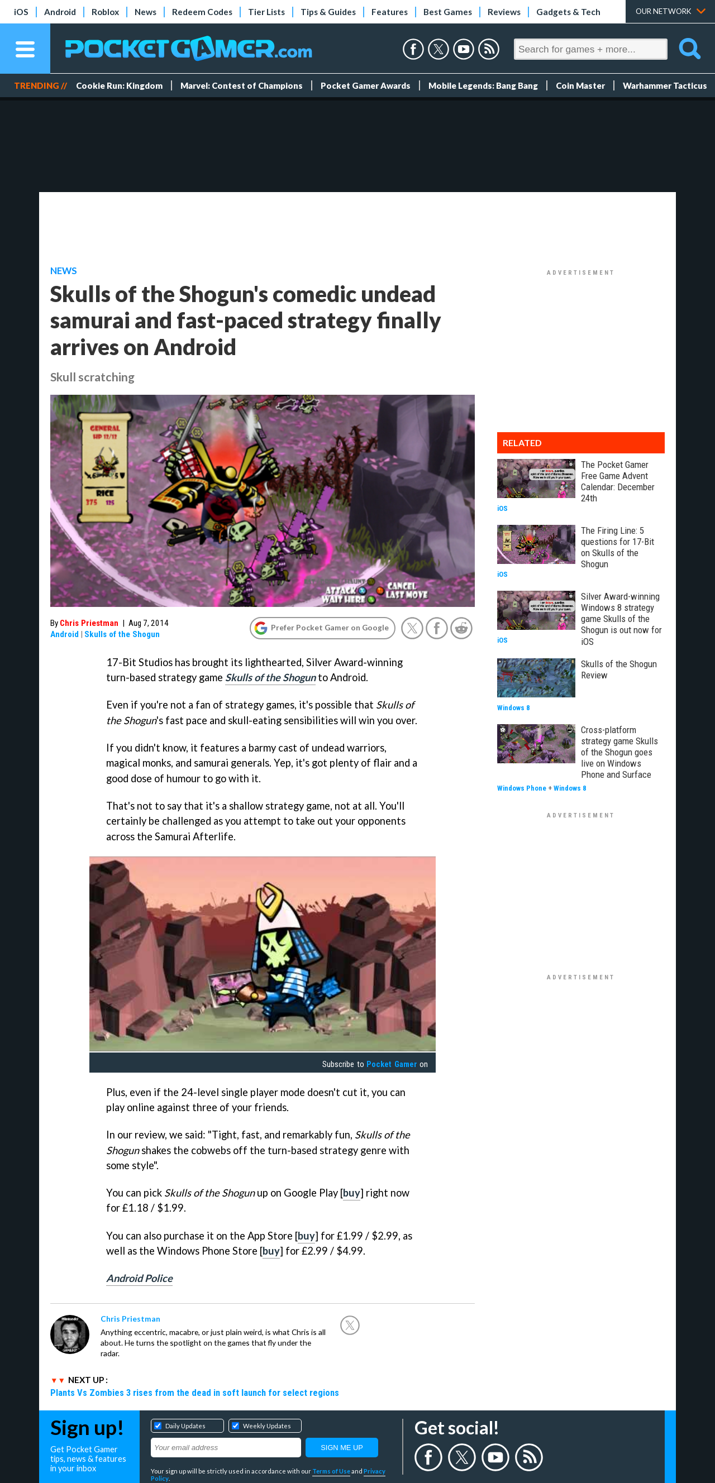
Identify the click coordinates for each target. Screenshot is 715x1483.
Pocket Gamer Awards (366, 85)
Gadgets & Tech (568, 12)
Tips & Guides (328, 12)
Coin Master (580, 85)
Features (389, 12)
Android (60, 12)
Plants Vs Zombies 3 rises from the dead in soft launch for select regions (194, 1392)
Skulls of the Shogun (122, 634)
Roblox (105, 12)
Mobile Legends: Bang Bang (483, 85)
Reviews (504, 12)
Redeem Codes (202, 12)
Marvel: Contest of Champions (241, 85)
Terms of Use (331, 1471)
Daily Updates (185, 1425)
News (145, 12)
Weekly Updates (267, 1425)
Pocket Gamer (391, 1064)
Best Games (447, 12)
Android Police (139, 1278)
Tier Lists (266, 12)
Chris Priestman (89, 623)
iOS (21, 12)
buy (351, 1193)
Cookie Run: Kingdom (119, 85)
